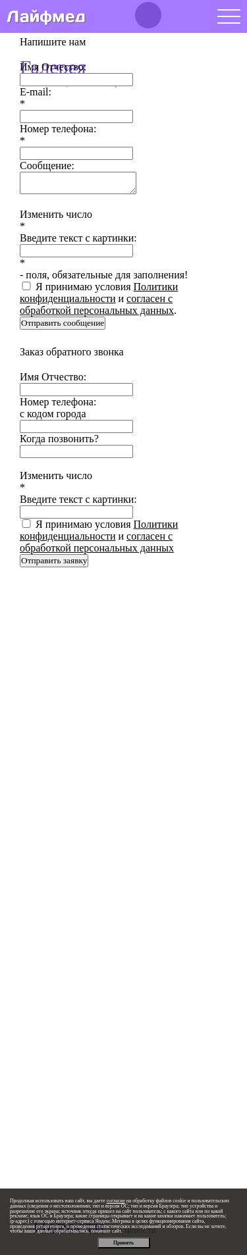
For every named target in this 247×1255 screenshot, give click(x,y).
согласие (116, 1201)
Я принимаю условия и (99, 536)
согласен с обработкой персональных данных (97, 304)
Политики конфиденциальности (99, 292)
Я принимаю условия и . (99, 298)
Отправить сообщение (62, 323)
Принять (123, 1243)
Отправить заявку (54, 560)
